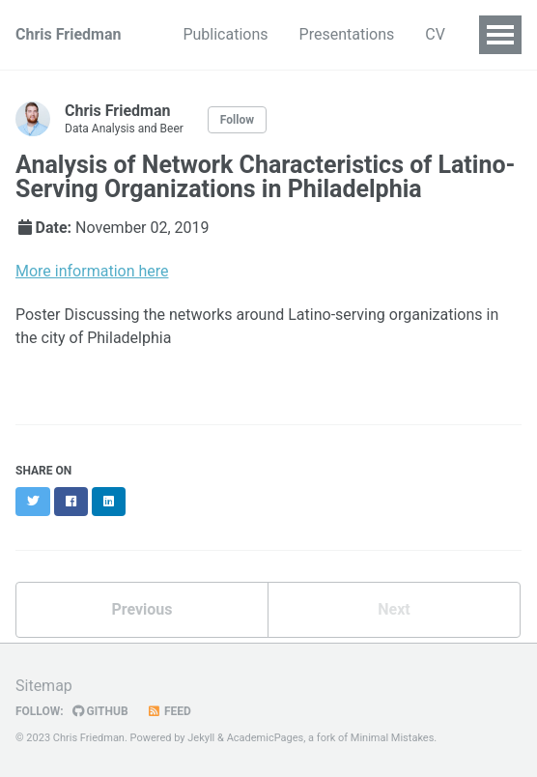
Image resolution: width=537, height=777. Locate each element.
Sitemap (43, 685)
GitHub (100, 711)
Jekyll (200, 738)
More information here (92, 271)
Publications (225, 34)
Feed (169, 711)
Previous (141, 609)
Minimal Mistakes (393, 738)
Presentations (347, 34)
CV (435, 34)
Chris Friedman (68, 34)
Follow (237, 120)
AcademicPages (265, 738)
